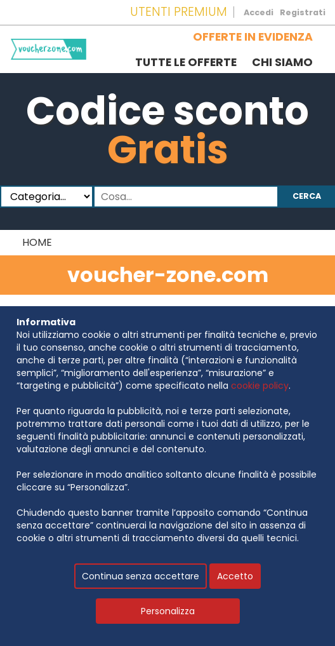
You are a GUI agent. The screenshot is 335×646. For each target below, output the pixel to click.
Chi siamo (282, 62)
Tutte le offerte (186, 62)
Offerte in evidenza (253, 36)
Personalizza (168, 611)
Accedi (258, 12)
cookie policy (260, 385)
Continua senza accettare (140, 576)
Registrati (302, 12)
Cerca (306, 196)
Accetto (235, 576)
